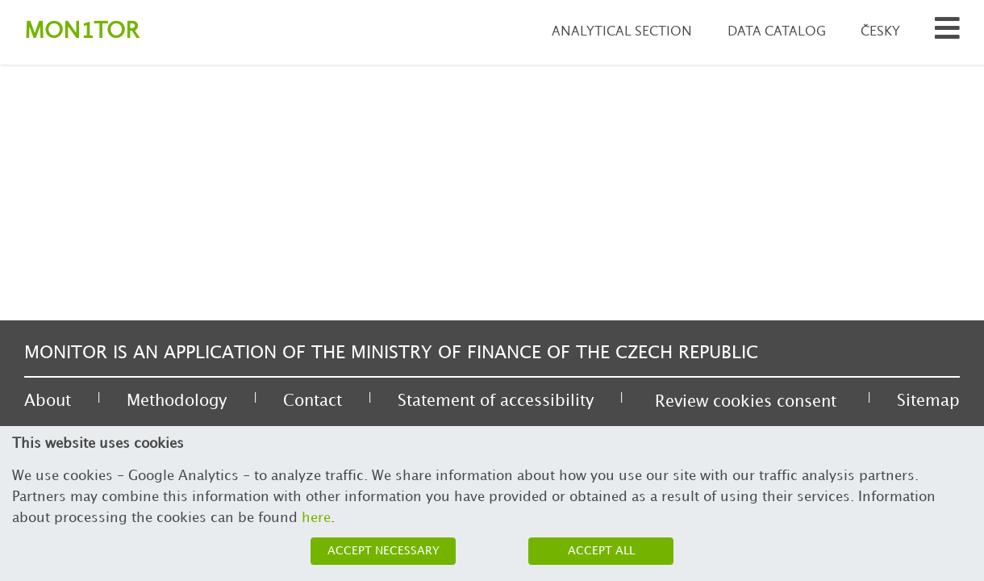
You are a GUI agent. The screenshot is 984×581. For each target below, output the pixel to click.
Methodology (177, 401)
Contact (312, 401)
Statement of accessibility (496, 401)
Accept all (601, 550)
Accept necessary (383, 550)
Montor (81, 32)
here (316, 518)
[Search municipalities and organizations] (947, 32)
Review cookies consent (745, 402)
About (47, 401)
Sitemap (928, 401)
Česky (880, 32)
